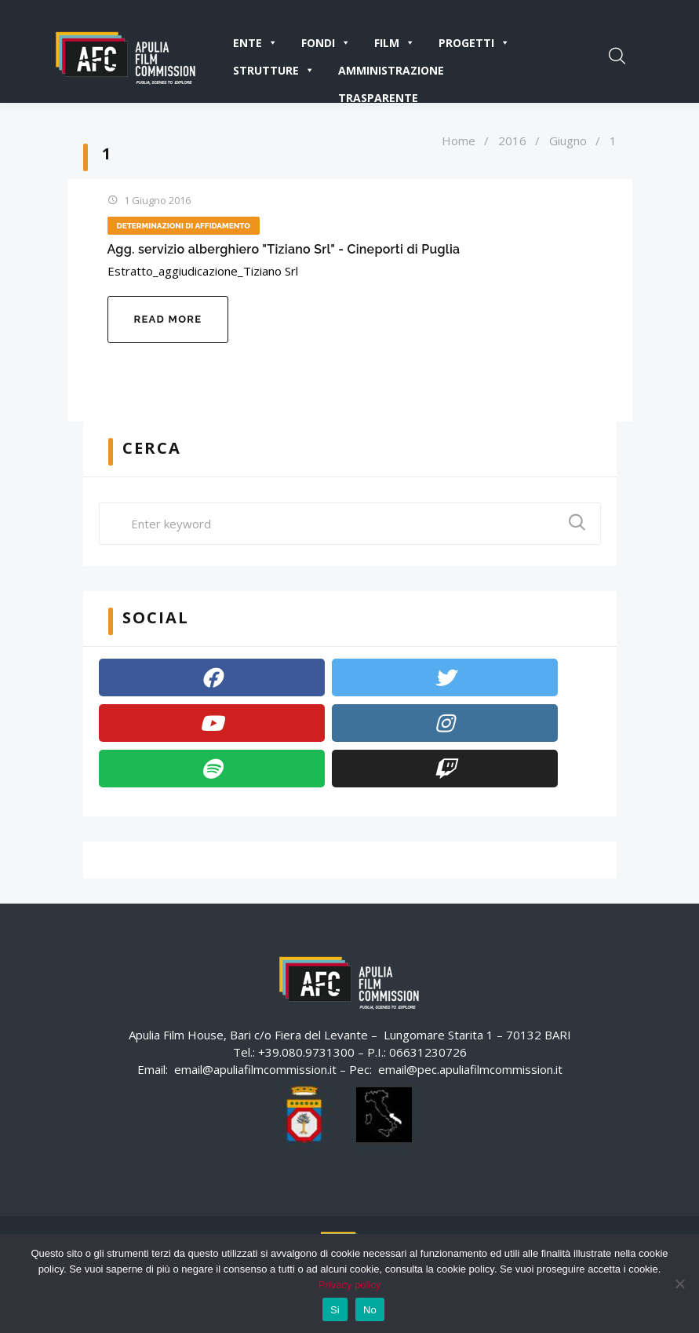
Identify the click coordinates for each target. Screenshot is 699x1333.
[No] (679, 1283)
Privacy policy (349, 1285)
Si (335, 1310)
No (370, 1310)
